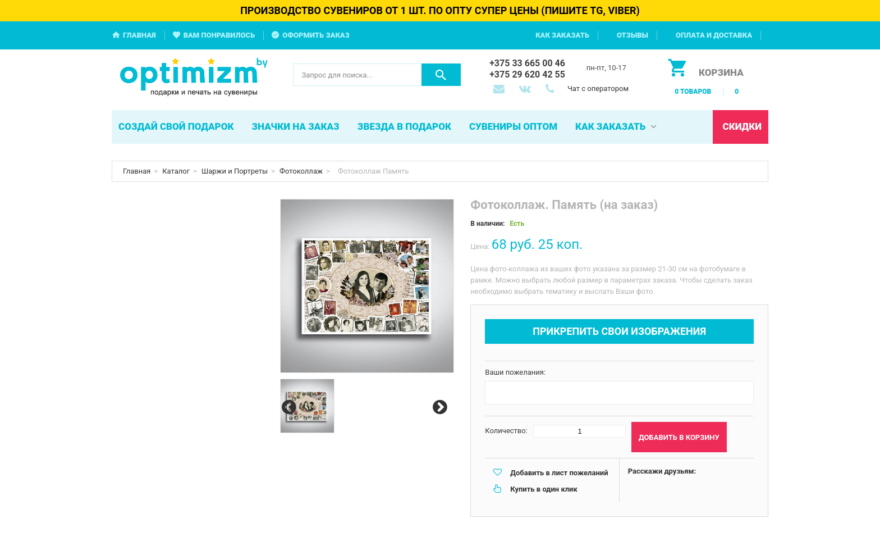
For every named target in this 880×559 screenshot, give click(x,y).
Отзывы (632, 35)
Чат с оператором (598, 88)
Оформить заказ (316, 35)
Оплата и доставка (714, 35)
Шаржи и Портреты (234, 171)
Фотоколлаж (301, 171)
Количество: (506, 430)
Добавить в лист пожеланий (559, 473)
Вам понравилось (219, 35)
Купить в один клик (543, 489)
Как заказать (562, 35)
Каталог (176, 171)
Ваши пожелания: (515, 372)
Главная (139, 35)
